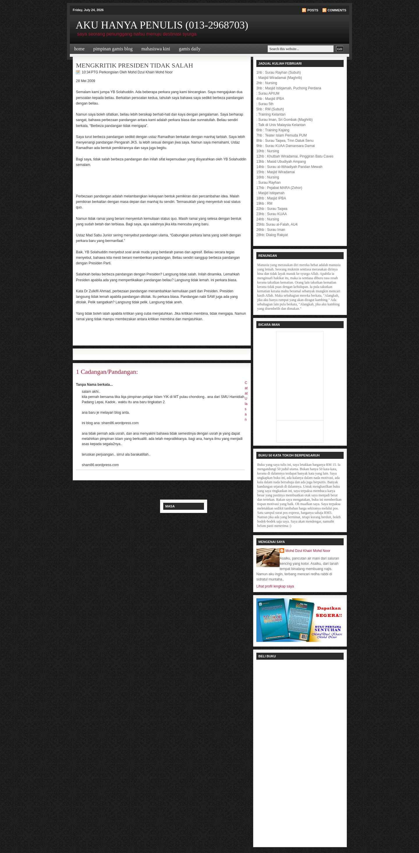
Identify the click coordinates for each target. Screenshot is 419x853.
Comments (337, 10)
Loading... (300, 753)
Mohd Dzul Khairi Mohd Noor (307, 551)
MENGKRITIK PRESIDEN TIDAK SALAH (134, 65)
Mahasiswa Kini (155, 48)
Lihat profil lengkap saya (275, 586)
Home (79, 48)
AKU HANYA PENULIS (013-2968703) (162, 25)
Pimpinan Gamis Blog (113, 48)
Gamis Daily (189, 48)
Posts (312, 10)
